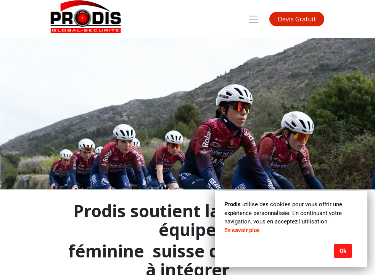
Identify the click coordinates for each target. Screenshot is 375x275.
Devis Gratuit (297, 19)
